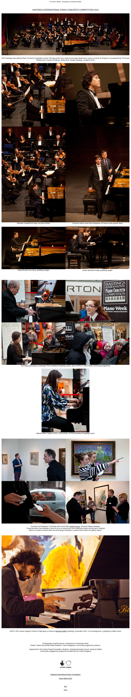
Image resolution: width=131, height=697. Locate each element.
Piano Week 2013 (65, 678)
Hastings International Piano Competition (65, 674)
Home (65, 690)
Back (65, 686)
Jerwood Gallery (61, 631)
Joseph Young (74, 526)
